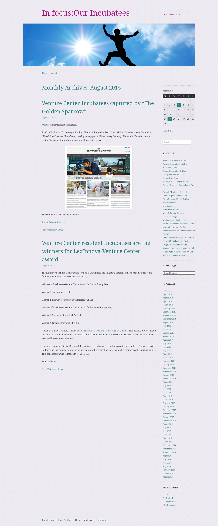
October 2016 (168, 375)
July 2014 (167, 459)
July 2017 (167, 343)
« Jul (165, 131)
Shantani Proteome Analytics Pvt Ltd (178, 248)
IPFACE (88, 330)
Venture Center (103, 330)
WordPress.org (169, 505)
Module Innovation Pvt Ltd (174, 220)
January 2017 (168, 364)
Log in (165, 494)
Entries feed (168, 498)
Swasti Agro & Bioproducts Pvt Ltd (178, 252)
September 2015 (169, 420)
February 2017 (169, 361)
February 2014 (169, 470)
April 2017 (167, 354)
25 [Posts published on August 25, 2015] (170, 118)
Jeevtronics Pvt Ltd (171, 209)
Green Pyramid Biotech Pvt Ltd (176, 199)
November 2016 (169, 371)
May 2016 (167, 392)
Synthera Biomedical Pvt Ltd (175, 255)
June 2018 (167, 329)
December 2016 (169, 368)
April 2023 (167, 294)
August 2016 (168, 382)
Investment (167, 206)
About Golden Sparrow (53, 222)
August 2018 (168, 322)
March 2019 (168, 305)
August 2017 (168, 340)
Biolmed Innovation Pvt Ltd (174, 171)
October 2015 (168, 417)
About (54, 73)
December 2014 (169, 445)
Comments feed (169, 501)
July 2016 (167, 385)
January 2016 (168, 406)
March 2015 (168, 441)
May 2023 (167, 291)
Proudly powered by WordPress (57, 520)
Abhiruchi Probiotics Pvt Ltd (175, 160)
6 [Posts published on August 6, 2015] (178, 105)
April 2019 (167, 301)
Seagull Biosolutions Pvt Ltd (175, 245)
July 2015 (167, 427)
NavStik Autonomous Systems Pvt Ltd (179, 223)
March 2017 (168, 357)
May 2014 (167, 466)
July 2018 (167, 326)
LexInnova (122, 330)
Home (45, 73)
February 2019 (169, 308)
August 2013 (168, 477)
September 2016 (169, 378)
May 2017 (167, 350)
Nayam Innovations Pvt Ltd (174, 227)
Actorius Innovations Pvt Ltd (175, 164)
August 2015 (168, 424)
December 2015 (169, 410)
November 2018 (169, 315)
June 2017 (167, 347)
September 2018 (169, 319)
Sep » (170, 131)
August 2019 (168, 298)
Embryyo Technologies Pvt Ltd (176, 181)
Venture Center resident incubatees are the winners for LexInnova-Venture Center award (96, 251)
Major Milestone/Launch (173, 213)
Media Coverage (170, 216)
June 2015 (167, 431)
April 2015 (167, 438)
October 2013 (168, 473)
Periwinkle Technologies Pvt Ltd (176, 241)
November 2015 (169, 413)
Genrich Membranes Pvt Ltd (175, 192)
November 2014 (169, 449)
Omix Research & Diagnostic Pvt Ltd (178, 237)
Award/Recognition (171, 167)
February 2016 (169, 403)
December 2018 (169, 312)
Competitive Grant (170, 178)
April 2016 (167, 396)
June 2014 (167, 463)
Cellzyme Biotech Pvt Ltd (174, 174)
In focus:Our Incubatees (86, 13)
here (76, 214)
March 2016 (168, 399)
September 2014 (169, 452)
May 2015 (167, 434)
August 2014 (168, 456)
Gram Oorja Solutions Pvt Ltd (175, 195)
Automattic (101, 520)
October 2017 (168, 333)
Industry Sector (56, 230)
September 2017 (169, 336)
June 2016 (167, 389)
